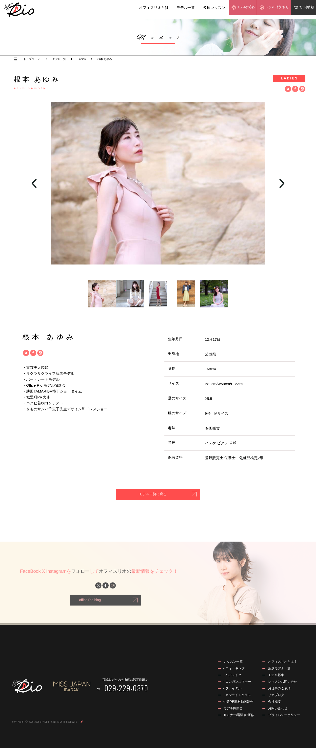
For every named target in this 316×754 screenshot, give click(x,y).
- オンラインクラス (233, 700)
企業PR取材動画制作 (234, 707)
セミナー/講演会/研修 (235, 721)
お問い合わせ (276, 714)
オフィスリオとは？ (281, 666)
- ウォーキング (229, 673)
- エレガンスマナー (233, 687)
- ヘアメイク (228, 680)
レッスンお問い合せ (281, 687)
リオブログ (274, 700)
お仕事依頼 (302, 9)
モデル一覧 (167, 9)
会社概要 (272, 707)
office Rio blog (90, 606)
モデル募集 (274, 680)
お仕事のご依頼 (278, 694)
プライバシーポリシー (283, 721)
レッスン (265, 9)
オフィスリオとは (135, 9)
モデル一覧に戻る (145, 495)
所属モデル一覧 (278, 673)
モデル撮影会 (228, 714)
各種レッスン (195, 9)
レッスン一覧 (228, 666)
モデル (228, 9)
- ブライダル (228, 694)
